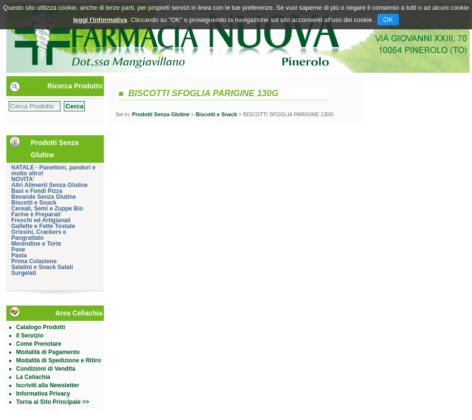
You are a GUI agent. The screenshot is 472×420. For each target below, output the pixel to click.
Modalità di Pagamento (48, 352)
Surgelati (23, 273)
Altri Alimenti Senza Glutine (49, 185)
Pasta (19, 255)
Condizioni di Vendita (45, 368)
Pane (18, 249)
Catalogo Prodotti (40, 327)
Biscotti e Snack (34, 202)
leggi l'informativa (100, 19)
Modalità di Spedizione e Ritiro (58, 360)
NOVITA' (22, 179)
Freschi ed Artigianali (41, 220)
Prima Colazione (34, 261)
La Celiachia (33, 377)
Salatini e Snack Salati (42, 267)
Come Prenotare (38, 343)
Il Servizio (29, 335)
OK (388, 19)
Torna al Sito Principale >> (52, 402)
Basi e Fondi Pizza (36, 191)
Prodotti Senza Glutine (161, 114)
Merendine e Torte (36, 243)
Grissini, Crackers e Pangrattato (38, 235)
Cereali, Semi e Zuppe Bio (47, 208)
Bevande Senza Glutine (43, 196)
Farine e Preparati (35, 214)
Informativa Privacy (43, 393)
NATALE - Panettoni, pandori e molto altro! (53, 170)
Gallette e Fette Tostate (43, 226)
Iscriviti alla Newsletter (47, 385)
